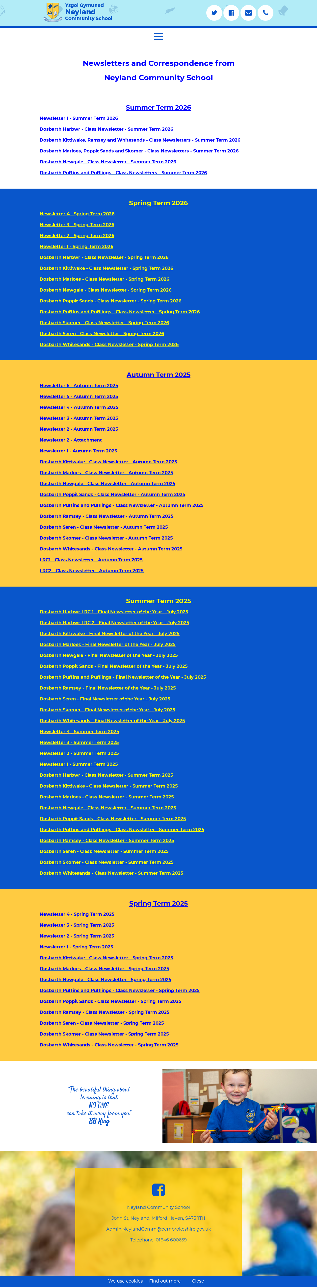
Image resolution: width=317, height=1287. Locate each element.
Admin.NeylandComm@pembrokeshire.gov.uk (158, 1229)
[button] (158, 36)
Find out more (165, 1281)
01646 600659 (171, 1240)
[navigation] (158, 35)
